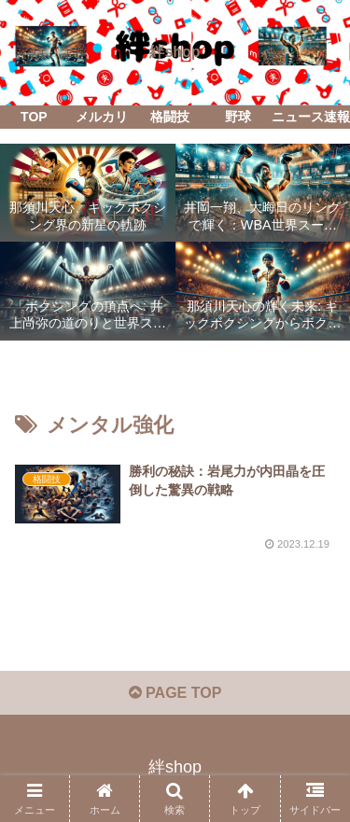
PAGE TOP (175, 693)
